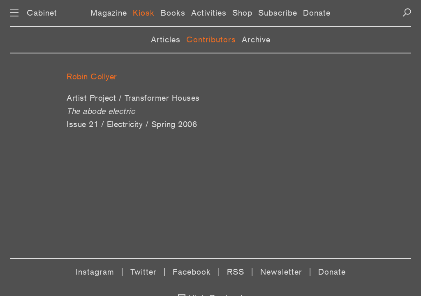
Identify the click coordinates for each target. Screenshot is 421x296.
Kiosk (144, 13)
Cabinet (42, 13)
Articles (165, 39)
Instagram (95, 272)
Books (172, 13)
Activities (209, 13)
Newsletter (281, 272)
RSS (235, 272)
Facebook (192, 272)
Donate (317, 13)
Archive (256, 39)
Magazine (108, 13)
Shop (242, 13)
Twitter (143, 272)
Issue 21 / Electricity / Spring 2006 (132, 124)
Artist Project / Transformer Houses (133, 98)
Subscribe (277, 13)
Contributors (211, 39)
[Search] (406, 12)
